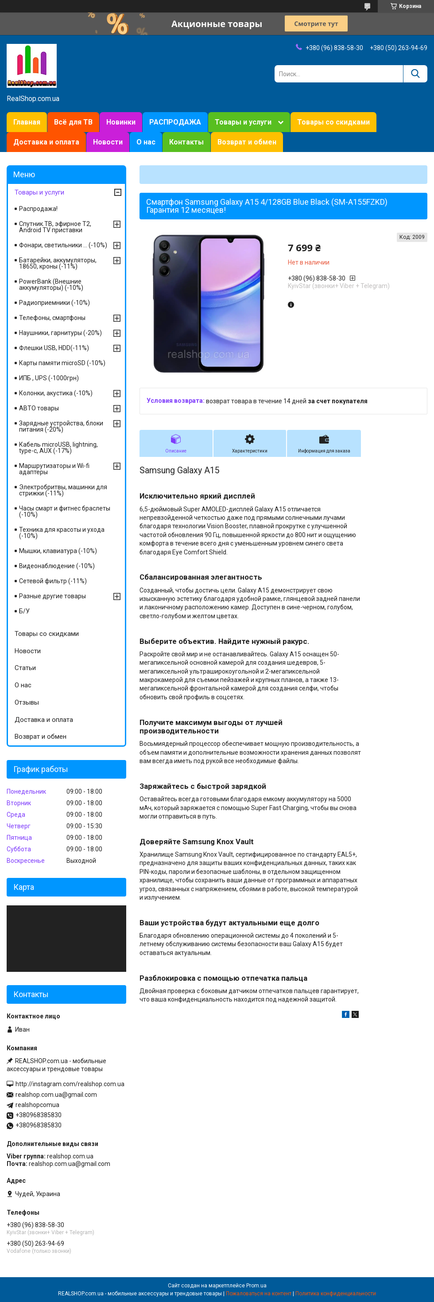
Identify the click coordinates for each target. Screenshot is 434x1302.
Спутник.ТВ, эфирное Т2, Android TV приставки (55, 227)
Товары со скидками (333, 122)
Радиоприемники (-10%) (54, 302)
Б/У (24, 611)
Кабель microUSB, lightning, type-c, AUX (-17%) (58, 447)
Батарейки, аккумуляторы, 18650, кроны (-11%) (58, 263)
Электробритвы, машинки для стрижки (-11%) (63, 490)
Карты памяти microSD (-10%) (62, 362)
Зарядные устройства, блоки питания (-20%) (61, 426)
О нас (145, 142)
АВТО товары (39, 408)
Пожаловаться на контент (258, 1293)
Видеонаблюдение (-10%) (57, 565)
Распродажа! (38, 208)
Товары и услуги (243, 122)
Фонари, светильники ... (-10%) (63, 245)
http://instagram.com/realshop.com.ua (70, 1084)
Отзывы (27, 702)
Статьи (25, 668)
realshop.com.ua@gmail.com (56, 1094)
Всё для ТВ (73, 122)
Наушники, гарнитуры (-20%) (60, 332)
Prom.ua (256, 1286)
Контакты (186, 142)
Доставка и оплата (46, 142)
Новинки (121, 122)
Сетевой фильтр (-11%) (53, 581)
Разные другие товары (52, 596)
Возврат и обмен (246, 142)
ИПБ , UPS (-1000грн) (49, 378)
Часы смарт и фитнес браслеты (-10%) (64, 511)
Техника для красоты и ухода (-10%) (62, 532)
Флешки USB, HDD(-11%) (54, 347)
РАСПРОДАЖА (175, 122)
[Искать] (415, 73)
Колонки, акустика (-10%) (56, 393)
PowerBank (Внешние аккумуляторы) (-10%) (51, 284)
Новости (108, 142)
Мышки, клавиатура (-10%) (58, 550)
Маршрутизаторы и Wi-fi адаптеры (54, 469)
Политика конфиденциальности (335, 1293)
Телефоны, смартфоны (52, 317)
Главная (26, 122)
